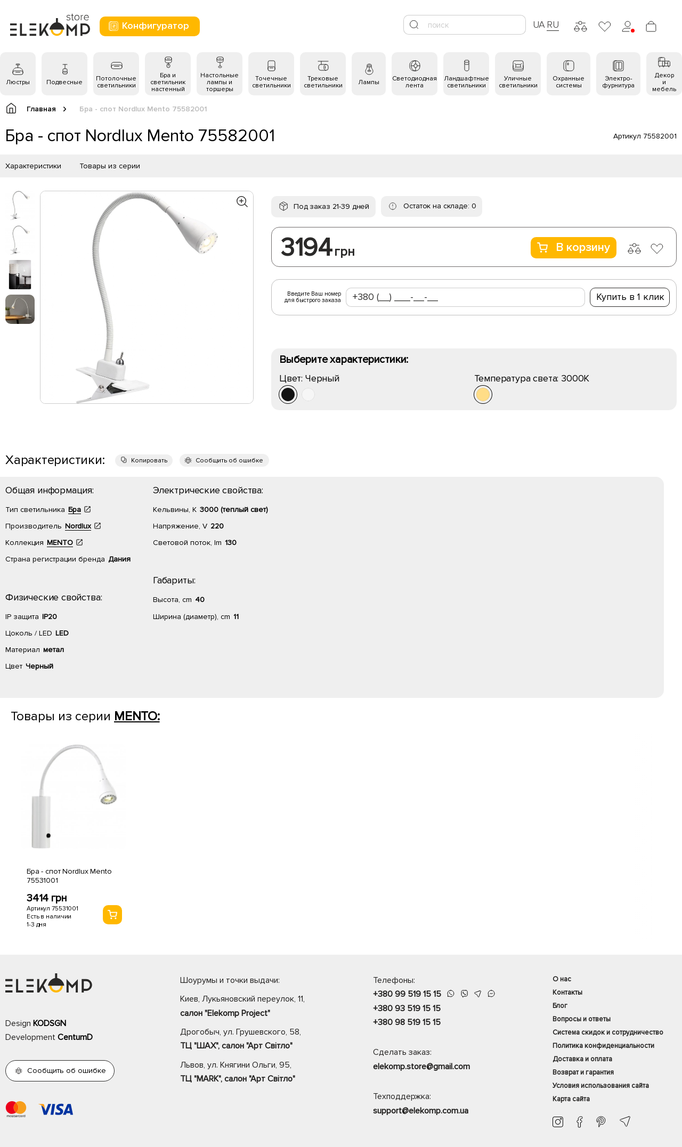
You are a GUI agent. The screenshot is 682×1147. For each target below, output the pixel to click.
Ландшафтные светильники (466, 82)
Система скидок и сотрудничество (608, 1032)
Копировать (149, 461)
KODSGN (49, 1023)
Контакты (567, 992)
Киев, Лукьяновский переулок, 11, (258, 1007)
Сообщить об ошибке (229, 461)
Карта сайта (571, 1099)
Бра (74, 509)
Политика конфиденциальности (603, 1046)
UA (539, 24)
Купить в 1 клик (630, 297)
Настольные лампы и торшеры (219, 82)
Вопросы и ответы (582, 1019)
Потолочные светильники (116, 82)
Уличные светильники (518, 82)
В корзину (573, 247)
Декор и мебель (664, 82)
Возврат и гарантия (583, 1072)
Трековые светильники (323, 82)
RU (553, 24)
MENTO (60, 542)
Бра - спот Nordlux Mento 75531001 (69, 876)
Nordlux (78, 526)
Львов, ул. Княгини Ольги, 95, (258, 1073)
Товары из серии (109, 165)
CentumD (75, 1037)
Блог (560, 1006)
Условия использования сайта (601, 1085)
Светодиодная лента (414, 82)
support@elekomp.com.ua (420, 1110)
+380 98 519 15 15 (407, 1022)
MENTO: (137, 716)
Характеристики (33, 165)
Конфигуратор (148, 26)
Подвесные (64, 82)
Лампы (368, 82)
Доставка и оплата (582, 1059)
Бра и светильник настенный (167, 82)
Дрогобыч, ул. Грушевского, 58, (258, 1040)
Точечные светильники (271, 82)
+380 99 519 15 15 (407, 994)
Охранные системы (568, 82)
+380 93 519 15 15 (407, 1008)
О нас (562, 979)
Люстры (18, 82)
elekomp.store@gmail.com (421, 1066)
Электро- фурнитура (618, 82)
